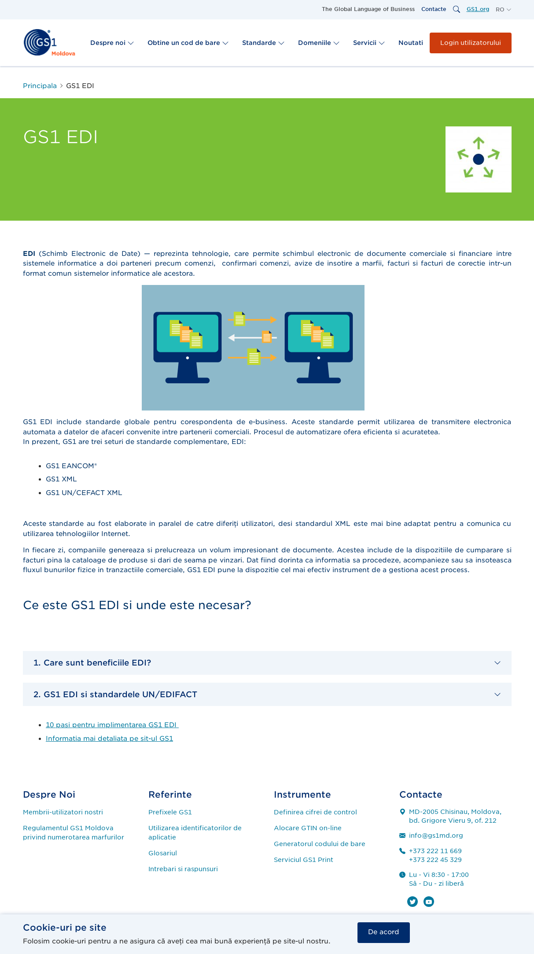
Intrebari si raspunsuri (183, 869)
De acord (383, 932)
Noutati (410, 42)
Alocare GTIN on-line (308, 828)
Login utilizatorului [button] (470, 42)
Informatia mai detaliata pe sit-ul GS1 (109, 739)
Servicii (369, 42)
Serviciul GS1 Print (303, 859)
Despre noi (112, 42)
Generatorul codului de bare (319, 843)
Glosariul (162, 853)
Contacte (433, 9)
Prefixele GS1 (170, 812)
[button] (504, 10)
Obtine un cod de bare (188, 42)
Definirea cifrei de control (315, 812)
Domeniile (319, 42)
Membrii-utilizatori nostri (63, 812)
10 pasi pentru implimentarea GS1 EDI (112, 725)
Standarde (263, 42)
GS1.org (478, 9)
